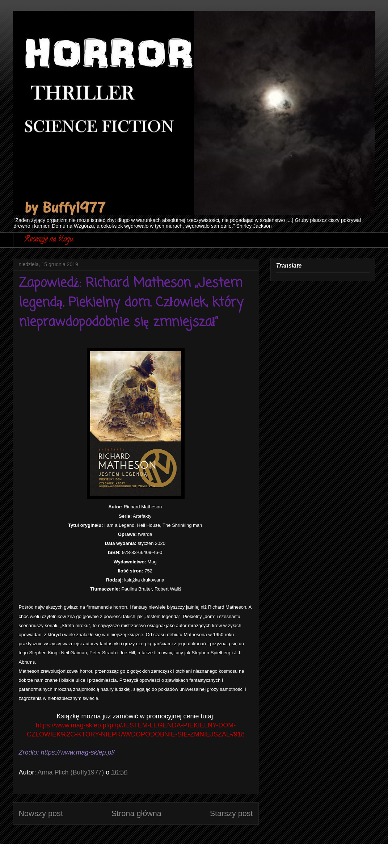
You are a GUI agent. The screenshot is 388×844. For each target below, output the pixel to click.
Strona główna (136, 813)
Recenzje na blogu (48, 239)
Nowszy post (41, 813)
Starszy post (231, 813)
